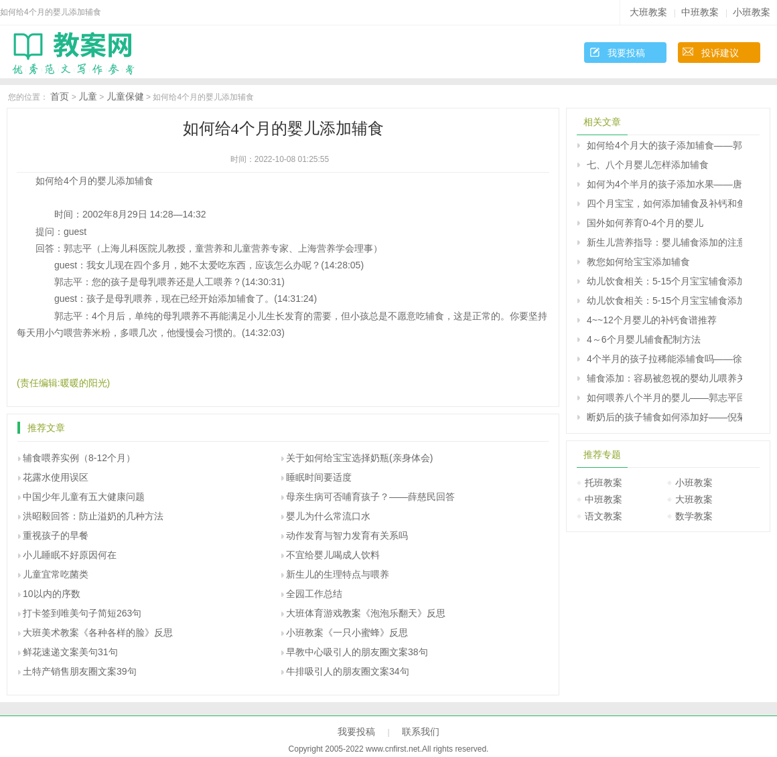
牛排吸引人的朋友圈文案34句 (347, 671)
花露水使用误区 (55, 477)
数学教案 (694, 516)
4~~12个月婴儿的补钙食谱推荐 (652, 320)
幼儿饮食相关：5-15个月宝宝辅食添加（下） (664, 300)
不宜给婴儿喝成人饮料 (333, 555)
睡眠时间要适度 (319, 477)
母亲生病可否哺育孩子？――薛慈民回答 (370, 496)
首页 (59, 96)
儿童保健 (125, 96)
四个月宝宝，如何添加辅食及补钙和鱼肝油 (664, 203)
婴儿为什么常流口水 (328, 516)
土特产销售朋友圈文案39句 (80, 671)
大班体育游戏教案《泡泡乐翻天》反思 (365, 613)
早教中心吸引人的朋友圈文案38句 (357, 652)
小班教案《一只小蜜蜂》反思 (347, 632)
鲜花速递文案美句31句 (70, 652)
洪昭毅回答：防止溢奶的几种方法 (93, 516)
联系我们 (420, 731)
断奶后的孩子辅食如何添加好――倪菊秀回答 (664, 417)
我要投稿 (626, 53)
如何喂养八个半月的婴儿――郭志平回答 (664, 397)
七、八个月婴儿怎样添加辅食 (648, 164)
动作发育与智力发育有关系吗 (347, 535)
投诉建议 (720, 53)
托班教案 (603, 482)
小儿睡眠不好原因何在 (70, 555)
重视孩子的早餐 (55, 535)
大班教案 (648, 12)
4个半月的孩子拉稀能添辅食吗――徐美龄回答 (664, 358)
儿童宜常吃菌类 (55, 574)
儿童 (87, 96)
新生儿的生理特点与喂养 (337, 574)
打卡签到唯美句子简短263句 (82, 613)
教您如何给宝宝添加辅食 (638, 261)
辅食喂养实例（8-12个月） (79, 457)
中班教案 (700, 12)
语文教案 (603, 516)
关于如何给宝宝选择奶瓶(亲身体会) (359, 457)
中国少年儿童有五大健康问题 (84, 496)
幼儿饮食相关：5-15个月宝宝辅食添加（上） (664, 281)
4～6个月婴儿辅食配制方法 (644, 339)
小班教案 (751, 12)
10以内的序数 (51, 593)
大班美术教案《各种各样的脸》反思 (98, 632)
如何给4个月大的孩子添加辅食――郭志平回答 (664, 145)
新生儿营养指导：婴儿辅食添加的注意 (664, 242)
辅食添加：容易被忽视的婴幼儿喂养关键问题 (664, 378)
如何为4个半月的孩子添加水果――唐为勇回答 (664, 184)
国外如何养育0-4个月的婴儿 (645, 223)
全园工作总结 (314, 593)
